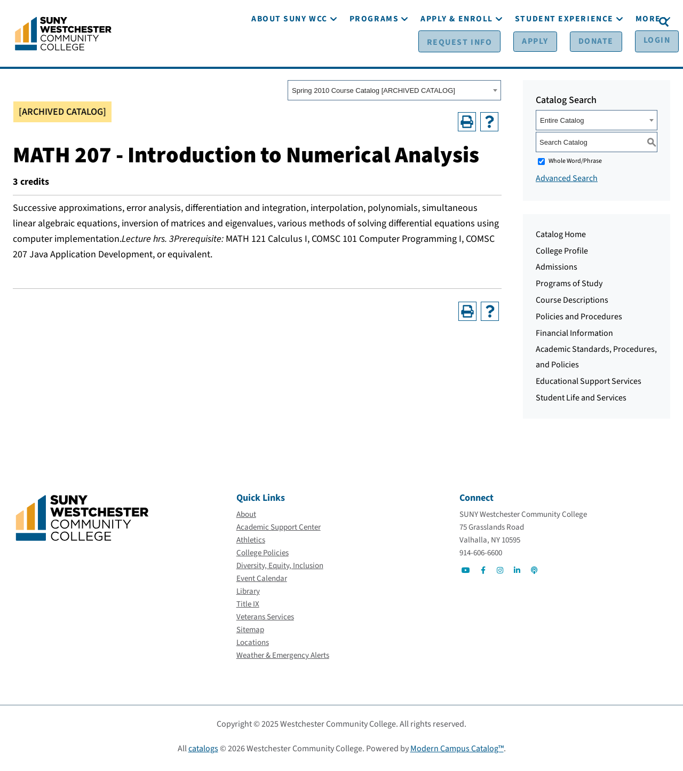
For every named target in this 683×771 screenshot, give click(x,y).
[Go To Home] (63, 35)
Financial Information (574, 337)
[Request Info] (455, 22)
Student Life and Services (581, 401)
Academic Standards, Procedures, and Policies (596, 361)
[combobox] (394, 94)
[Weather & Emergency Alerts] (282, 659)
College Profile (562, 255)
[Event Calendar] (261, 582)
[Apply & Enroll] (456, 52)
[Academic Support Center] (278, 531)
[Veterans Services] (265, 620)
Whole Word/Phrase (575, 164)
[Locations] (252, 646)
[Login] (628, 22)
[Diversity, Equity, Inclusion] (279, 569)
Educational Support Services (588, 385)
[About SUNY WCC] (289, 52)
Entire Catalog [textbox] (562, 124)
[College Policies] (262, 556)
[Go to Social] (465, 574)
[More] (648, 52)
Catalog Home (561, 238)
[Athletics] (250, 543)
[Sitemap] (250, 633)
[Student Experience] (564, 52)
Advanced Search (567, 182)
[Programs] (374, 52)
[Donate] (575, 22)
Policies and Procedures (579, 320)
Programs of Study (569, 287)
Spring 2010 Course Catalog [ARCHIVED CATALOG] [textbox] (373, 95)
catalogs (203, 752)
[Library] (248, 595)
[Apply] (522, 22)
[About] (246, 518)
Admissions (556, 271)
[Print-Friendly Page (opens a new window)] (467, 125)
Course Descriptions (572, 304)
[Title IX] (247, 607)
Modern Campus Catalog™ (457, 752)
